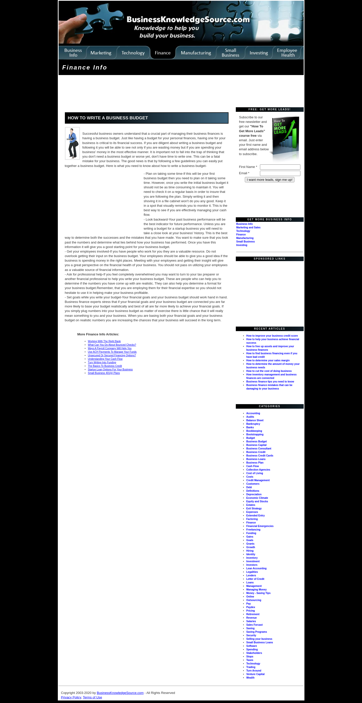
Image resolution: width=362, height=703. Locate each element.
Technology (243, 231)
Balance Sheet (254, 420)
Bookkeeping (254, 431)
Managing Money (256, 589)
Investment (253, 561)
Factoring (252, 519)
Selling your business (259, 639)
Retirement (252, 614)
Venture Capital (255, 674)
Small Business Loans (259, 642)
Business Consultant (258, 448)
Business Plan (254, 462)
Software (251, 646)
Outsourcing (253, 600)
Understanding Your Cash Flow (105, 359)
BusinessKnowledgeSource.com (120, 693)
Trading (250, 667)
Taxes (249, 660)
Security (251, 635)
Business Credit (255, 452)
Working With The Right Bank (104, 341)
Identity (250, 554)
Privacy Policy (71, 697)
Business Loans (256, 459)
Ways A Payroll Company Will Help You (110, 348)
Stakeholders (254, 653)
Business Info (244, 224)
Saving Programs (256, 631)
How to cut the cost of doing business (269, 371)
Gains (249, 536)
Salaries (251, 621)
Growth (250, 547)
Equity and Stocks (257, 501)
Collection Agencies (258, 469)
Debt (249, 487)
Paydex (250, 607)
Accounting (253, 413)
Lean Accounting (256, 568)
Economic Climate (257, 498)
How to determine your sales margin (268, 360)
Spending (252, 649)
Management (254, 586)
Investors (251, 565)
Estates (250, 505)
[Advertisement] (150, 91)
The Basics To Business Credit (105, 366)
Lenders (251, 575)
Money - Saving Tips (258, 593)
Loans (250, 582)
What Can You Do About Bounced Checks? (112, 344)
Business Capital (256, 445)
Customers (252, 483)
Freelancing (253, 529)
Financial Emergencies (260, 526)
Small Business (245, 241)
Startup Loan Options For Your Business (110, 369)
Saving (250, 628)
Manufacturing (245, 238)
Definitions (252, 490)
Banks (250, 427)
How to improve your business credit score (272, 335)
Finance (241, 234)
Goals (249, 540)
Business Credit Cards (259, 455)
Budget (250, 438)
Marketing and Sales (248, 227)
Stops (249, 656)
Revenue (251, 617)
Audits (250, 416)
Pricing (250, 610)
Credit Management (258, 480)
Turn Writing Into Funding (102, 362)
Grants (250, 543)
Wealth (250, 677)
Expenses (252, 512)
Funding (251, 533)
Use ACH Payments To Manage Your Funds (112, 351)
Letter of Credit (255, 579)
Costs (249, 476)
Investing (241, 245)
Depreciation (254, 494)
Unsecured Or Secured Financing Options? (112, 355)
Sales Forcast (254, 624)
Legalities (252, 572)
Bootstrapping (254, 434)
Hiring (250, 550)
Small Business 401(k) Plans (104, 373)
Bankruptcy (253, 424)
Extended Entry (255, 515)
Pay (248, 603)
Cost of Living (254, 473)
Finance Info (85, 67)
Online (250, 596)
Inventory (252, 557)
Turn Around (253, 670)
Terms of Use (92, 697)
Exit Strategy (254, 508)
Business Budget (256, 441)
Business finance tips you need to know (270, 381)
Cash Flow (252, 466)
